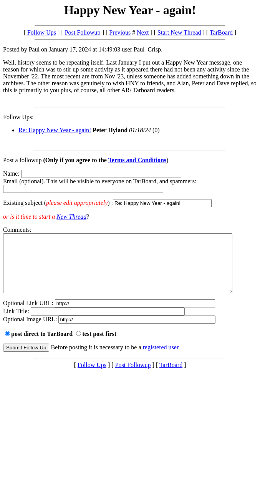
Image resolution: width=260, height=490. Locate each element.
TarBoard (221, 32)
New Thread (71, 216)
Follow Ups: (18, 117)
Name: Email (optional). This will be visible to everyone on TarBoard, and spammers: (130, 188)
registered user (161, 358)
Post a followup (22, 160)
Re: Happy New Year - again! (54, 130)
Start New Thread (179, 32)
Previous (120, 32)
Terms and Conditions (137, 160)
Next (143, 32)
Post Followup (83, 32)
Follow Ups (41, 32)
